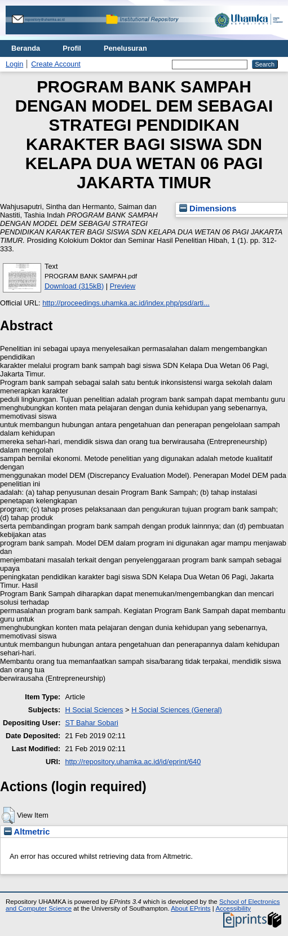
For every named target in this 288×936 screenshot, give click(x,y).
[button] (8, 815)
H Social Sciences (94, 710)
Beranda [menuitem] (25, 48)
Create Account (56, 64)
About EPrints (190, 908)
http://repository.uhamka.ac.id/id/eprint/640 (133, 761)
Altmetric (27, 831)
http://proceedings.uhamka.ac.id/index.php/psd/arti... (126, 303)
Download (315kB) (74, 286)
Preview (123, 286)
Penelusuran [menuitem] (125, 48)
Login (14, 64)
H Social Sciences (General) (176, 710)
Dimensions (208, 208)
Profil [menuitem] (72, 48)
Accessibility (233, 908)
